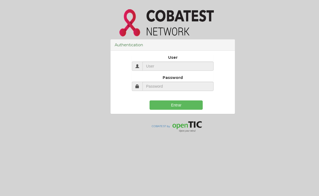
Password (173, 77)
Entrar (176, 105)
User (173, 57)
